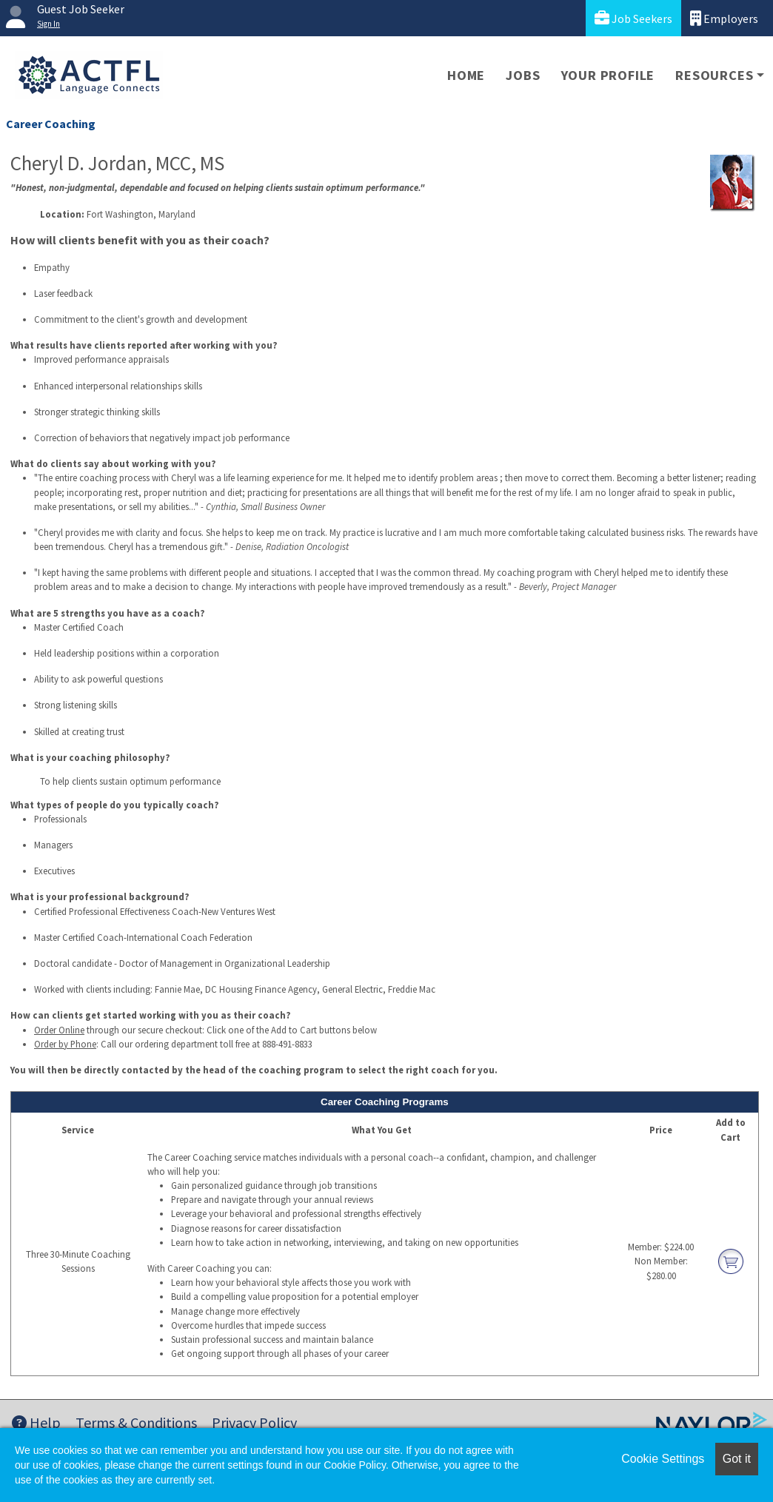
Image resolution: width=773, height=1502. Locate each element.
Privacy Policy (254, 1422)
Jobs (523, 75)
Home (466, 75)
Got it (737, 1458)
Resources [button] (714, 75)
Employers (724, 18)
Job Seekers (633, 18)
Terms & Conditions (136, 1422)
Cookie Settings (662, 1458)
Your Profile (608, 75)
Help (36, 1422)
